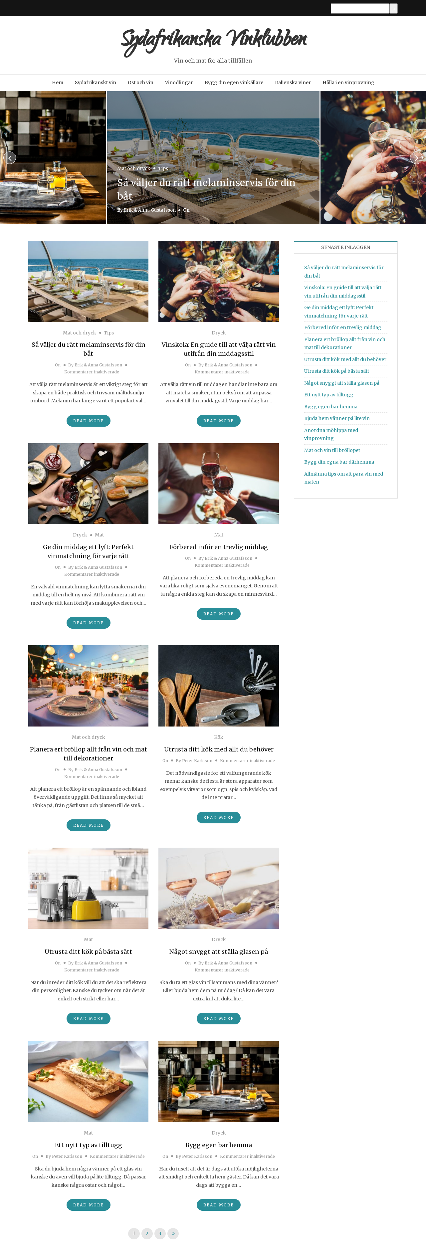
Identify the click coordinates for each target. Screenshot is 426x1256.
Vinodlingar (179, 85)
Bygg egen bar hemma (218, 1147)
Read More (88, 422)
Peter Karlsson (197, 762)
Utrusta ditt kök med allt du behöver (219, 751)
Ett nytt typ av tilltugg (88, 1147)
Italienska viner (293, 85)
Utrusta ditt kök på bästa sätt (88, 953)
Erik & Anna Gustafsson (150, 212)
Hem (57, 85)
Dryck (219, 334)
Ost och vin (140, 85)
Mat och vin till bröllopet (332, 452)
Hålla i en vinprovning (348, 85)
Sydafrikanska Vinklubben (213, 42)
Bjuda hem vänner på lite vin (337, 420)
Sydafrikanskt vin (95, 85)
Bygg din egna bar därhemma (339, 464)
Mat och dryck (133, 170)
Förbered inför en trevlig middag (219, 549)
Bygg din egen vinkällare (234, 85)
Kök (218, 739)
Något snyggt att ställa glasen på (218, 953)
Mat (99, 537)
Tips (163, 170)
